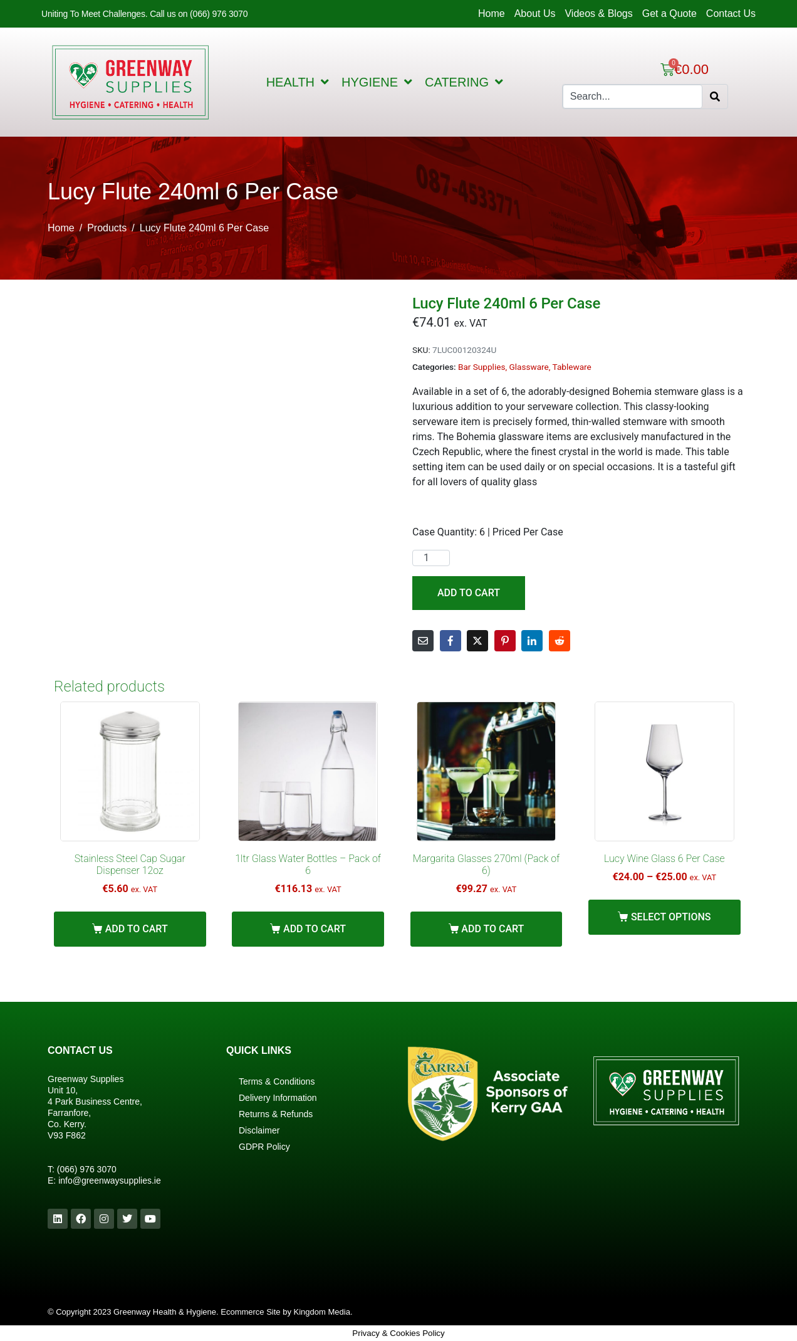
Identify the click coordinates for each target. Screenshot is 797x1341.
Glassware (529, 367)
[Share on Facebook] (450, 640)
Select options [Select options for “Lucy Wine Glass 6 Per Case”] (671, 917)
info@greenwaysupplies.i (107, 1180)
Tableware (572, 367)
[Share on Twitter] (477, 640)
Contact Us (731, 13)
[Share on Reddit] (559, 640)
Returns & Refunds (276, 1114)
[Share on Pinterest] (505, 640)
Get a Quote (669, 13)
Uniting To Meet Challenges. (95, 14)
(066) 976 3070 (87, 1169)
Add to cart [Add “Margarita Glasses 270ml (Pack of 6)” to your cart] (492, 929)
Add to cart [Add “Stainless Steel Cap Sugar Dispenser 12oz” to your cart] (136, 929)
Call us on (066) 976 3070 (198, 14)
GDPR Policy (264, 1147)
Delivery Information (278, 1098)
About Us (535, 13)
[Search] (714, 96)
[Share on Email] (423, 640)
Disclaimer (259, 1130)
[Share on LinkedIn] (532, 640)
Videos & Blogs (598, 13)
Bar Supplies (482, 367)
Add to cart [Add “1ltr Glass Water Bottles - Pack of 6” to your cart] (314, 929)
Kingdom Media (322, 1312)
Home (491, 13)
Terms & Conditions (277, 1081)
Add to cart (468, 593)
